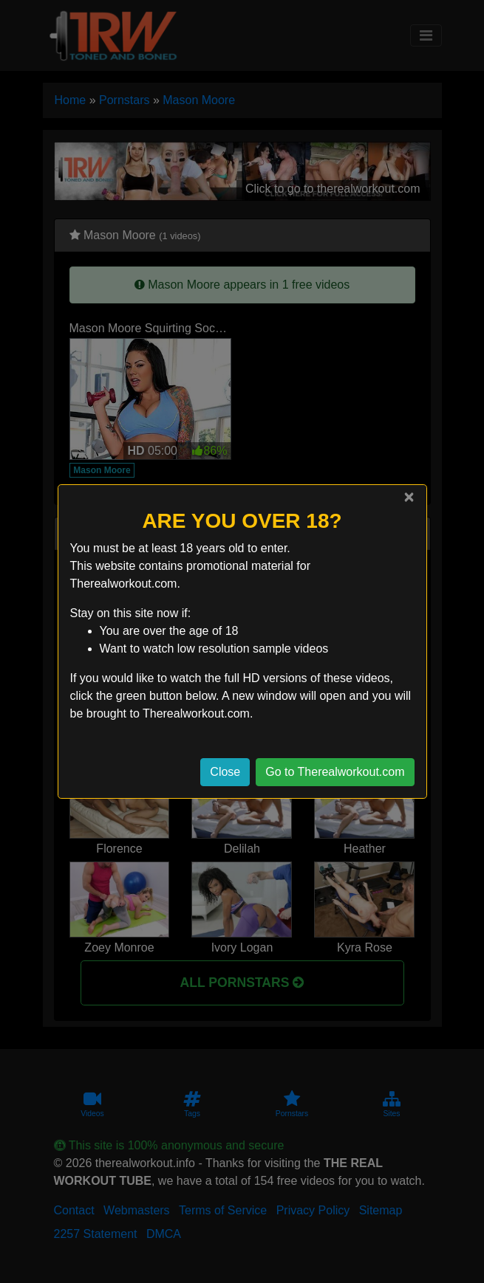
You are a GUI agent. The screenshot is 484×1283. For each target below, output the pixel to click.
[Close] (409, 496)
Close (225, 772)
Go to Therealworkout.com (334, 772)
